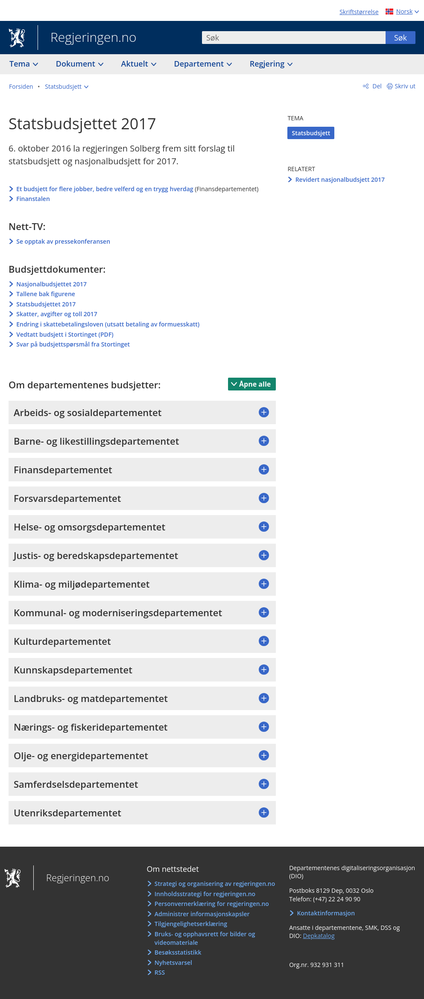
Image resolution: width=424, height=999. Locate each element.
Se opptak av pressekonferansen (63, 241)
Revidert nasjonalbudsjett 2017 (340, 179)
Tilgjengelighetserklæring (191, 924)
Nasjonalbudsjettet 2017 (51, 284)
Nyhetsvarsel (173, 962)
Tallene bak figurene (45, 294)
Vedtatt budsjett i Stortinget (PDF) (65, 334)
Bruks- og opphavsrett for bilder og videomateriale (205, 938)
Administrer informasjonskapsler (202, 914)
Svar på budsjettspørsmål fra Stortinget (73, 344)
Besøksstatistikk (178, 952)
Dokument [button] (76, 63)
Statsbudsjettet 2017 (46, 304)
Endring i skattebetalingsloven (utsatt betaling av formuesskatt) (107, 324)
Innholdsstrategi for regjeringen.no (205, 894)
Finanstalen (33, 199)
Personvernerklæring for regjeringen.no (212, 904)
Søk (400, 37)
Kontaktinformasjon (326, 913)
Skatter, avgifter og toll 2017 (56, 314)
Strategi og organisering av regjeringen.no (215, 884)
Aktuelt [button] (135, 63)
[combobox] (294, 37)
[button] (66, 86)
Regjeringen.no (87, 38)
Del (376, 86)
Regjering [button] (268, 63)
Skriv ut (405, 86)
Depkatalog (318, 936)
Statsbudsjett (311, 133)
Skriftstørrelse (358, 12)
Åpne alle (255, 384)
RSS (160, 972)
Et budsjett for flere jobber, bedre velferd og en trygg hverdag (104, 189)
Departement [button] (200, 63)
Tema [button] (20, 63)
